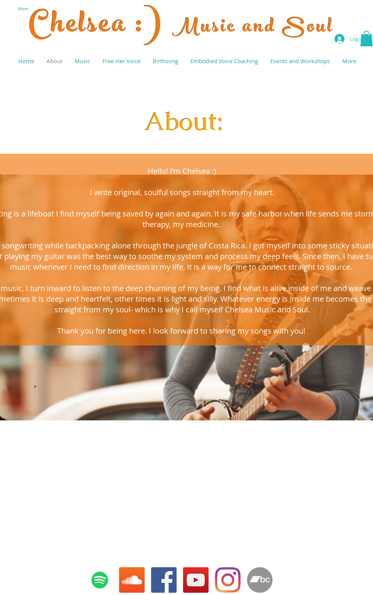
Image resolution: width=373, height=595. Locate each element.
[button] (366, 38)
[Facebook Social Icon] (164, 580)
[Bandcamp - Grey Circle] (260, 580)
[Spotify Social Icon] (100, 580)
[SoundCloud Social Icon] (132, 580)
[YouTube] (196, 580)
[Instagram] (228, 580)
